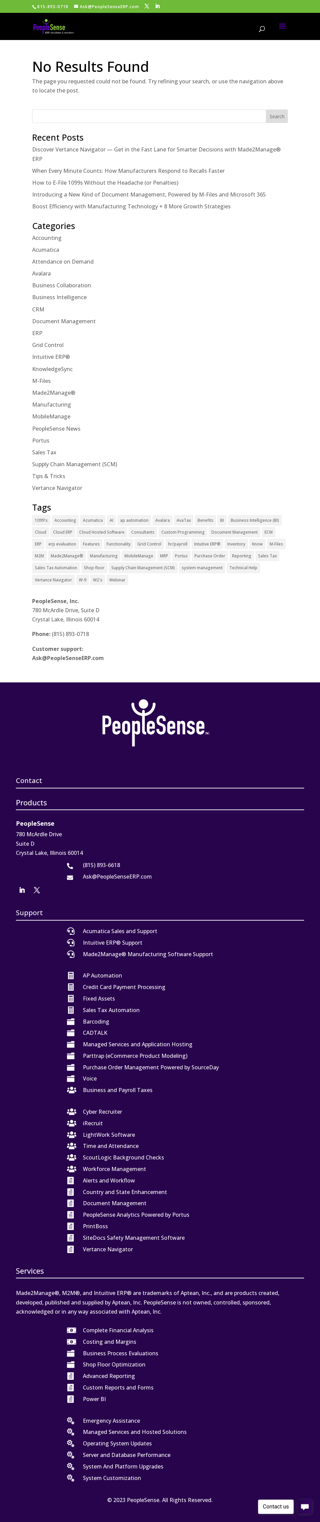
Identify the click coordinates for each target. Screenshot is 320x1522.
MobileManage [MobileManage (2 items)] (138, 556)
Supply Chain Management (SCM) (74, 464)
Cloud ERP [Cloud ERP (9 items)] (62, 532)
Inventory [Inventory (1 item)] (236, 544)
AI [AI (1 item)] (111, 520)
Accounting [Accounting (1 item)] (65, 520)
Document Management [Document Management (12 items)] (234, 532)
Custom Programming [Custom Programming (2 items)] (183, 532)
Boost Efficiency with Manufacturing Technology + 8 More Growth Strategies (131, 206)
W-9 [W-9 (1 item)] (82, 580)
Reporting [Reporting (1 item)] (241, 556)
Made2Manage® (53, 392)
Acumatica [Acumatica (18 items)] (93, 520)
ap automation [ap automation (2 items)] (134, 520)
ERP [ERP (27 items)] (38, 544)
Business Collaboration (61, 285)
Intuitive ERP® (51, 357)
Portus (40, 440)
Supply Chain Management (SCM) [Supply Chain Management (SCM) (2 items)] (143, 568)
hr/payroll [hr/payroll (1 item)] (177, 544)
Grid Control (48, 345)
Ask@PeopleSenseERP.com (68, 658)
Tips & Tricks (48, 476)
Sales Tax (44, 452)
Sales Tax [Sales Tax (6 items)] (267, 556)
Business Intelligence (59, 297)
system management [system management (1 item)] (202, 568)
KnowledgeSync (52, 369)
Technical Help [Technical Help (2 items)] (243, 568)
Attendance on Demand (63, 261)
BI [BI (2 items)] (222, 520)
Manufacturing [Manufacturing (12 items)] (104, 556)
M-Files (41, 381)
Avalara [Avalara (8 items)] (162, 520)
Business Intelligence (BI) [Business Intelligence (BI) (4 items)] (255, 520)
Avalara (41, 273)
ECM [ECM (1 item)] (269, 532)
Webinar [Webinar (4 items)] (117, 580)
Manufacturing (51, 404)
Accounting (47, 238)
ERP (37, 333)
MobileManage (51, 416)
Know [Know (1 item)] (257, 544)
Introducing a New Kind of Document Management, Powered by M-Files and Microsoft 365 (149, 194)
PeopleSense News (56, 428)
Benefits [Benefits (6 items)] (205, 520)
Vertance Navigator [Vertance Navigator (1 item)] (53, 580)
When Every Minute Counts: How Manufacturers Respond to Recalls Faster (128, 170)
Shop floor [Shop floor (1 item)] (94, 568)
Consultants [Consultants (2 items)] (143, 532)
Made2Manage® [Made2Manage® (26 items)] (67, 556)
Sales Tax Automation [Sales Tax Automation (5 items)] (56, 568)
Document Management (64, 321)
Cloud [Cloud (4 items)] (40, 532)
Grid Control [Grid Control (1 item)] (149, 544)
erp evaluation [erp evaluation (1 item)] (62, 544)
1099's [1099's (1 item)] (41, 520)
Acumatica (45, 249)
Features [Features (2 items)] (91, 544)
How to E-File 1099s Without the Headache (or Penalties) (105, 182)
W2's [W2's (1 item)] (97, 580)
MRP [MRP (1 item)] (164, 556)
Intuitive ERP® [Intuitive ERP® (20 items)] (207, 544)
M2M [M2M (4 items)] (39, 556)
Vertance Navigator (57, 488)
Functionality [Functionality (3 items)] (119, 544)
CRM (38, 309)
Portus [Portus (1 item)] (181, 556)
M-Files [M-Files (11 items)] (276, 544)
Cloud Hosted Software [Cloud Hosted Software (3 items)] (101, 532)
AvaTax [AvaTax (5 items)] (184, 520)
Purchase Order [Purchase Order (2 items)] (210, 556)
